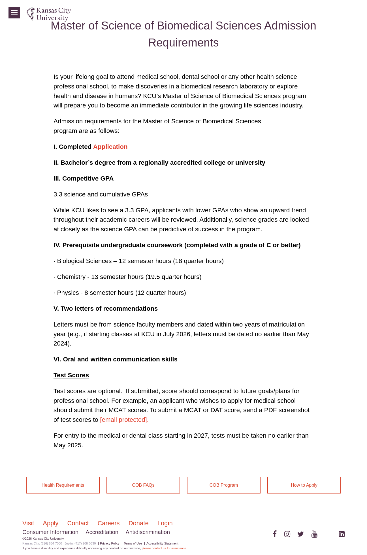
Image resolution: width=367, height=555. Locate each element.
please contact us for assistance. (164, 548)
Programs (305, 14)
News (327, 14)
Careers (109, 523)
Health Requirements (63, 485)
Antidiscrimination (147, 532)
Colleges (280, 14)
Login (344, 14)
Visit (29, 523)
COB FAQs (143, 485)
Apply (51, 523)
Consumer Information (50, 532)
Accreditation (102, 532)
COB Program (224, 485)
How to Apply (304, 485)
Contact (78, 523)
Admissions (252, 14)
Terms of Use (133, 543)
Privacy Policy (109, 543)
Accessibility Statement (162, 543)
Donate (139, 523)
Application (110, 146)
